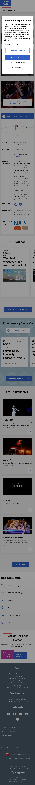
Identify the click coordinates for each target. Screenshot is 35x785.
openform (19, 781)
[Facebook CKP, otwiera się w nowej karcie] (15, 204)
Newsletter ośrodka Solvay (7, 654)
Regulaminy (5, 740)
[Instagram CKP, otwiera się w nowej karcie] (20, 714)
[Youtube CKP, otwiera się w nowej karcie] (20, 204)
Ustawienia (17, 67)
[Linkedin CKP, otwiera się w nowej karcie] (26, 714)
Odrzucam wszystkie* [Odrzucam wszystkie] (17, 51)
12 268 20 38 (18, 149)
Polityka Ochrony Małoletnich (11, 748)
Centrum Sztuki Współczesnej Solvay (8, 9)
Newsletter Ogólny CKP (21, 655)
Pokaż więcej (20, 564)
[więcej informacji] (26, 116)
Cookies (3, 744)
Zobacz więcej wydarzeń (19, 379)
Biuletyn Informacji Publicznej (17, 754)
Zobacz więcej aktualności (18, 309)
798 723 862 (18, 152)
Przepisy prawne (6, 735)
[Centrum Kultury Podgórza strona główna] (5, 3)
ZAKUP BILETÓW (16, 330)
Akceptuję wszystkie (17, 57)
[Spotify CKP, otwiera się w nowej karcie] (17, 719)
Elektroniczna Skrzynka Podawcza (17, 758)
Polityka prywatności (8, 731)
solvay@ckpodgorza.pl (20, 154)
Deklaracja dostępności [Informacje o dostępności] (8, 727)
